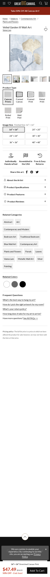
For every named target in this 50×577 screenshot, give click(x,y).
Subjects (14, 18)
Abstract (8, 222)
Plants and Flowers (10, 22)
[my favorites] (9, 3)
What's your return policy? (15, 309)
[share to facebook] (27, 172)
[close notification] (46, 549)
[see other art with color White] (6, 284)
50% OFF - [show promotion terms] (13, 573)
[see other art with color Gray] (14, 284)
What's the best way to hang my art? (19, 300)
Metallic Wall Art (26, 259)
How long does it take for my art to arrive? (22, 313)
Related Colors (10, 276)
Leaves (38, 251)
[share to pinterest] (31, 172)
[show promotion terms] (25, 11)
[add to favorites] (45, 29)
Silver (40, 259)
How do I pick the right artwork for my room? (23, 304)
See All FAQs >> (30, 318)
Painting (8, 266)
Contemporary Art (28, 18)
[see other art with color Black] (22, 284)
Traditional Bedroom (29, 236)
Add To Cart (37, 570)
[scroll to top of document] (25, 540)
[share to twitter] (37, 172)
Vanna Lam (7, 30)
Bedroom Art (10, 236)
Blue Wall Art (10, 244)
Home (5, 18)
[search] (40, 3)
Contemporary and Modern (16, 229)
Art (17, 222)
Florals (28, 251)
